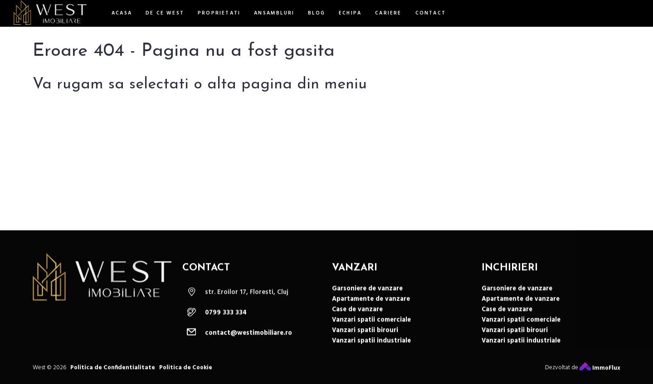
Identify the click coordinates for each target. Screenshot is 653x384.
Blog (316, 13)
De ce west (165, 13)
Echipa (350, 13)
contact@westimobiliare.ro (248, 338)
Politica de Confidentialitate (112, 372)
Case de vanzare (357, 314)
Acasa (122, 13)
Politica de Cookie (185, 372)
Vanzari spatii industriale (371, 345)
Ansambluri (274, 13)
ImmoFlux (600, 373)
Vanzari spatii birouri (365, 335)
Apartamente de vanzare (371, 304)
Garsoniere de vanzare (367, 293)
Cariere (388, 13)
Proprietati (219, 13)
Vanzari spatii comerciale (371, 325)
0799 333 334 (226, 317)
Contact (430, 13)
